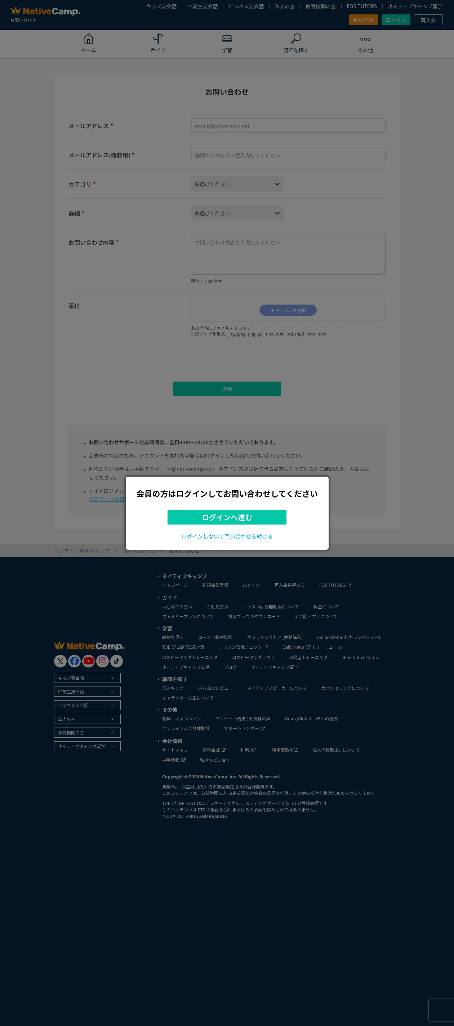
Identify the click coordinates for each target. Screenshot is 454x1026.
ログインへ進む (227, 517)
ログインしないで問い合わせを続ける (227, 536)
